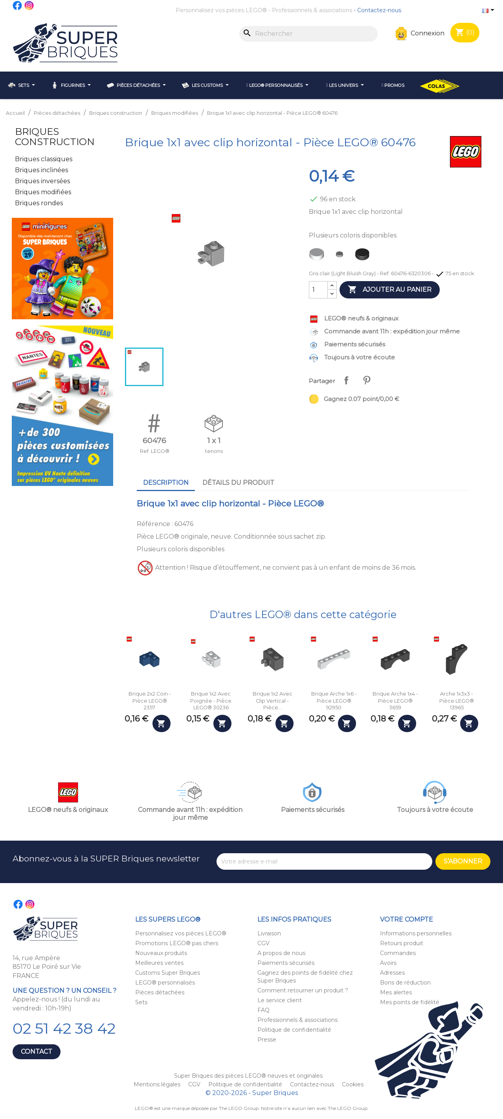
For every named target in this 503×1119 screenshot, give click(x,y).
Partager (346, 380)
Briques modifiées (43, 192)
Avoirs (388, 962)
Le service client (279, 1000)
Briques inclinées (41, 170)
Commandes (398, 953)
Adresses (392, 972)
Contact (36, 1051)
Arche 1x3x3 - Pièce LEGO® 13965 (456, 700)
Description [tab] (166, 482)
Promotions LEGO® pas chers (176, 943)
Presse (266, 1039)
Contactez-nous (379, 10)
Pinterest (366, 380)
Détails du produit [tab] (238, 482)
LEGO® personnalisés (165, 982)
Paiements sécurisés (285, 962)
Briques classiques (43, 159)
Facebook (18, 5)
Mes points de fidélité (409, 1002)
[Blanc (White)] (318, 256)
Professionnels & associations (312, 10)
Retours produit (401, 943)
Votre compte (406, 919)
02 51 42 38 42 (64, 1028)
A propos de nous (281, 953)
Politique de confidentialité (294, 1029)
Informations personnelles (416, 933)
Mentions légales (158, 1084)
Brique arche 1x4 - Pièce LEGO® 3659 (395, 700)
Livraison (269, 933)
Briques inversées (42, 181)
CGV (263, 943)
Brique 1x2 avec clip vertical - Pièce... (272, 700)
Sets (141, 1002)
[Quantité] (318, 289)
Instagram (29, 5)
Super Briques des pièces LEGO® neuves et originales (248, 1075)
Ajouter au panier (389, 290)
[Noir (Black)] (363, 256)
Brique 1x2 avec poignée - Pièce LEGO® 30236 (210, 700)
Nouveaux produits (161, 953)
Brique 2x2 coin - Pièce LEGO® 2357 (150, 700)
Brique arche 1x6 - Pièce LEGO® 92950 (334, 700)
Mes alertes (396, 992)
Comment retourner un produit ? (302, 990)
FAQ (263, 1010)
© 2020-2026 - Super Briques (252, 1093)
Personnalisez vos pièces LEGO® (221, 10)
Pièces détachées (159, 992)
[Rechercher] (308, 34)
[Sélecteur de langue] (489, 10)
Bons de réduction (405, 982)
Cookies (352, 1084)
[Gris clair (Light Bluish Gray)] (341, 256)
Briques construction (55, 136)
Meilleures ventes (159, 962)
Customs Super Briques (167, 972)
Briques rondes (39, 203)
